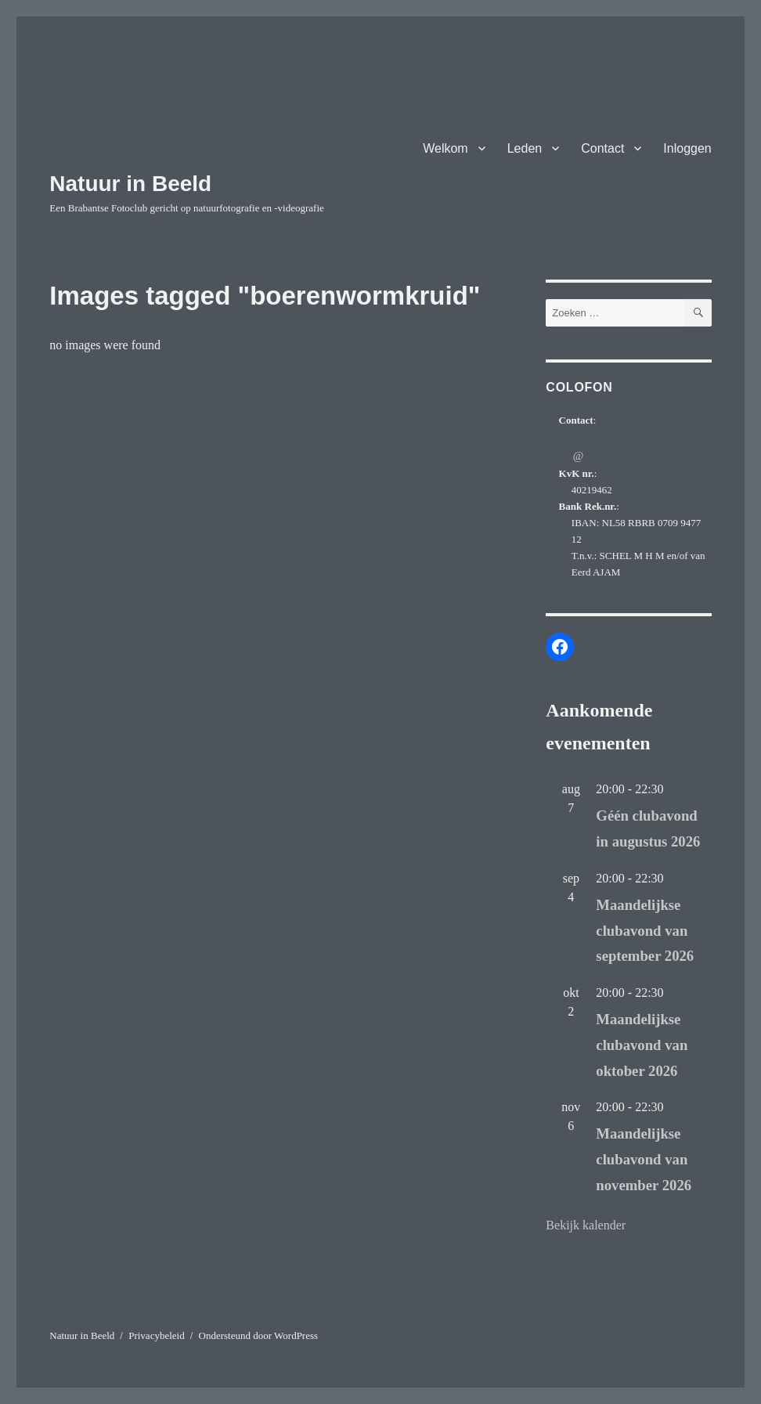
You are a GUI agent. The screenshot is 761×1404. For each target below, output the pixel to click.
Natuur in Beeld (130, 183)
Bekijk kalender (586, 1225)
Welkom (445, 148)
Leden (525, 148)
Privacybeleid (156, 1335)
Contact (602, 148)
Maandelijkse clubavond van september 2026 (645, 931)
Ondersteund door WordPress (259, 1335)
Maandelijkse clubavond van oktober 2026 (641, 1045)
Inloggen (687, 148)
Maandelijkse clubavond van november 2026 (643, 1159)
